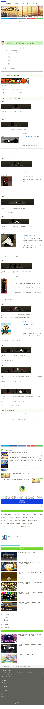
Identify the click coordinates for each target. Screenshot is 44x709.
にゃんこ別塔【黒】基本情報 (11, 50)
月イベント (6, 617)
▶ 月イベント (3, 685)
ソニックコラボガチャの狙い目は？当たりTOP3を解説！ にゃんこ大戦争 (16, 526)
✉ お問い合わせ (4, 693)
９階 (9, 64)
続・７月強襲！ (26, 324)
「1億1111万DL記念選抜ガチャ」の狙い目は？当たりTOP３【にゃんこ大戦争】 (18, 517)
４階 (9, 57)
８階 (9, 63)
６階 (9, 60)
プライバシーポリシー (5, 694)
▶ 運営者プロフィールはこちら (6, 676)
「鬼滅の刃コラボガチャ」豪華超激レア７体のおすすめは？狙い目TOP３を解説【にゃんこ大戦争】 (21, 520)
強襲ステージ (6, 620)
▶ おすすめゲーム (4, 686)
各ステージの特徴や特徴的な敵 (11, 52)
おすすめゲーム (5, 627)
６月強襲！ (26, 235)
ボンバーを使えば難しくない (11, 68)
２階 (9, 55)
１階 (9, 53)
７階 (9, 61)
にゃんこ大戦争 (5, 614)
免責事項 (2, 696)
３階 (9, 56)
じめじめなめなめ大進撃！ (28, 136)
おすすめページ (5, 624)
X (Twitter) (3, 691)
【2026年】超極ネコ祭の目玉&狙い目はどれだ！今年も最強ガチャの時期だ (17, 523)
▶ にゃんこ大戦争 (4, 682)
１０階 (9, 65)
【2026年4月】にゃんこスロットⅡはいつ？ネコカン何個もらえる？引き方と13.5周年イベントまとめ (22, 514)
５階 (9, 59)
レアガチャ (6, 616)
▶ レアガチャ (3, 683)
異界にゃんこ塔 (7, 619)
